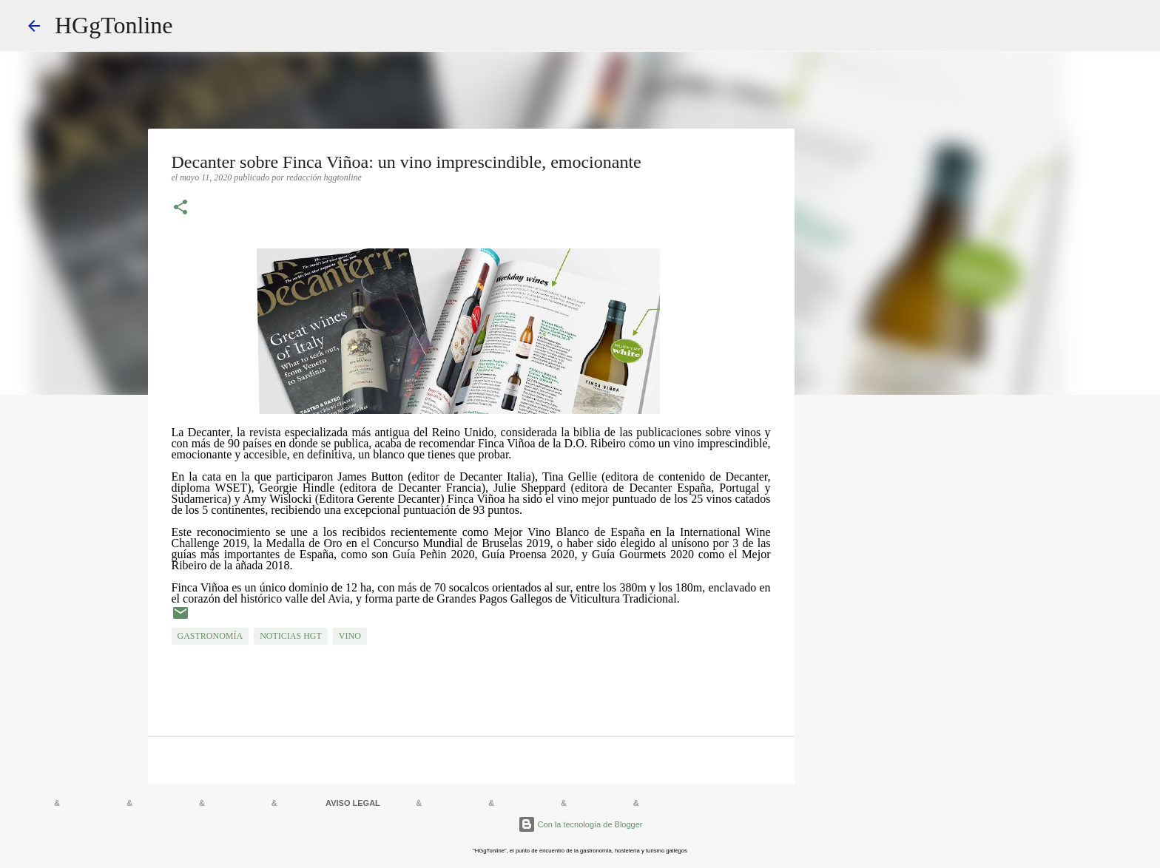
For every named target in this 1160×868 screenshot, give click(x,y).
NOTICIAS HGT (291, 636)
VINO (350, 636)
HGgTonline (114, 25)
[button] (180, 208)
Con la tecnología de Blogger (580, 824)
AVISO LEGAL (353, 803)
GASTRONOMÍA (210, 636)
